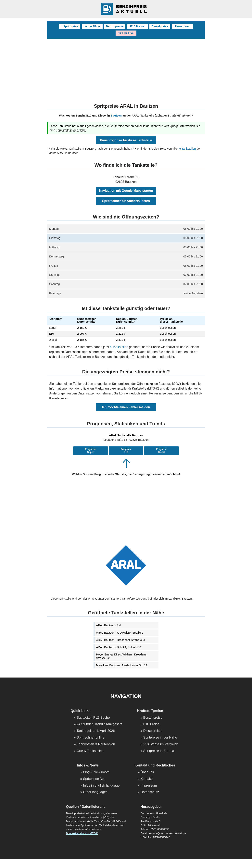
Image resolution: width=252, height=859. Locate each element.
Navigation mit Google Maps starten (126, 190)
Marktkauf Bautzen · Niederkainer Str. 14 (121, 665)
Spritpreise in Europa (158, 751)
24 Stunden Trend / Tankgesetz (99, 724)
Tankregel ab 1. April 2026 (96, 731)
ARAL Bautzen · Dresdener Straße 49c (120, 639)
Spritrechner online (90, 737)
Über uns (147, 772)
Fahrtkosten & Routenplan (96, 744)
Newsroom (182, 26)
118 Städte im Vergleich (160, 744)
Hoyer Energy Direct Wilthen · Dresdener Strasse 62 (121, 656)
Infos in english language (101, 785)
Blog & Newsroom (96, 772)
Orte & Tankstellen (90, 751)
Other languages (95, 792)
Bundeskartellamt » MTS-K (82, 833)
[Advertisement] (126, 68)
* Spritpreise (69, 26)
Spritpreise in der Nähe (160, 737)
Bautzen (116, 115)
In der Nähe (92, 26)
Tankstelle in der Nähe (71, 130)
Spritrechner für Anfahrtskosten (126, 201)
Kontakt (146, 779)
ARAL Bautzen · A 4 (108, 625)
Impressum (149, 785)
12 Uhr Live (126, 33)
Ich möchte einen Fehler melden (126, 407)
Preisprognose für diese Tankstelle (126, 140)
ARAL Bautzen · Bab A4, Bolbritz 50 (118, 647)
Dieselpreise (159, 26)
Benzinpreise (115, 26)
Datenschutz (150, 792)
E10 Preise (137, 26)
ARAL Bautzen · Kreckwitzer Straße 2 (119, 632)
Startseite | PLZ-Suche (93, 717)
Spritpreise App (94, 779)
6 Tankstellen (187, 148)
